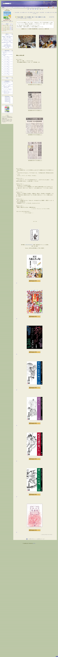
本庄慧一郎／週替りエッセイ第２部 (25, 18)
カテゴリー (18, 18)
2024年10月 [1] (7, 98)
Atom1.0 (50, 7)
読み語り (28, 7)
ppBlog (34, 543)
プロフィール (33, 7)
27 (10, 29)
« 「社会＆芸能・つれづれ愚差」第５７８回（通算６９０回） (24, 12)
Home (3, 7)
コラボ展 (11, 7)
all (9, 102)
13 (10, 27)
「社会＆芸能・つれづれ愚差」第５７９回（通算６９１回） (31, 17)
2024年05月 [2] (7, 99)
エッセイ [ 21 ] (5, 83)
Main (37, 12)
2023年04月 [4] (7, 101)
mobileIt (38, 7)
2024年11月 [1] (7, 97)
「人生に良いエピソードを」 (7, 38)
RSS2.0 (55, 7)
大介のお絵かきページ (18, 7)
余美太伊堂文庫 (28, 244)
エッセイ (7, 7)
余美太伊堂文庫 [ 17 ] (7, 82)
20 (10, 28)
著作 (24, 7)
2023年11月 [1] (7, 100)
